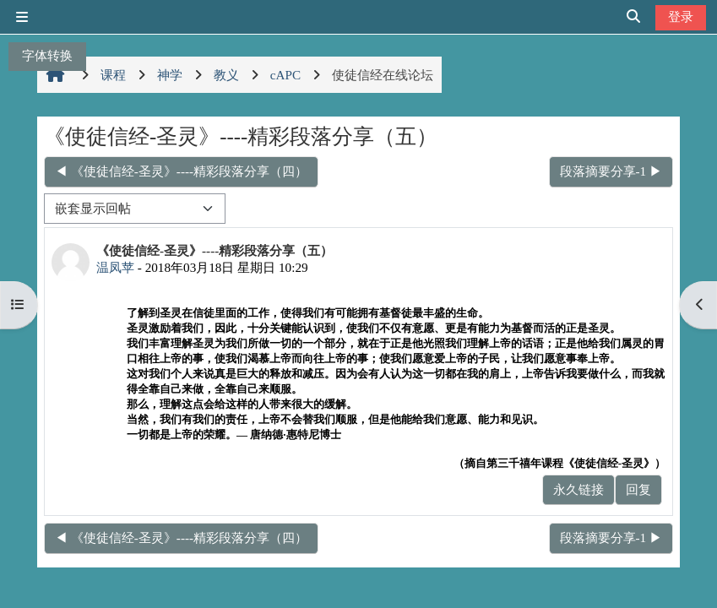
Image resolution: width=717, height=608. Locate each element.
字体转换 (47, 55)
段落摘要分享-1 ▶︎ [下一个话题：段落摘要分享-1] (611, 171)
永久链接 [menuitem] (578, 489)
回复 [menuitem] (638, 489)
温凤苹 (115, 267)
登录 (680, 16)
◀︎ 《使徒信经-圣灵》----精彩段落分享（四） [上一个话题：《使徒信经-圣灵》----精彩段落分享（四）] (181, 171)
